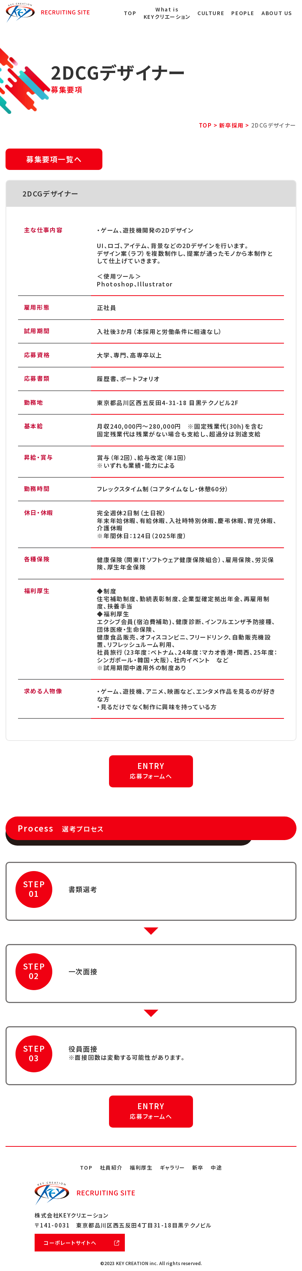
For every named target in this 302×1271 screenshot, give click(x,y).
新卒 (198, 1167)
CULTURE (210, 13)
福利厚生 (141, 1167)
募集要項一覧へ (54, 159)
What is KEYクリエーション (167, 13)
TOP (130, 13)
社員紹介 (111, 1167)
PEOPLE (242, 13)
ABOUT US (276, 13)
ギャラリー (172, 1167)
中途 (216, 1167)
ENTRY (151, 770)
